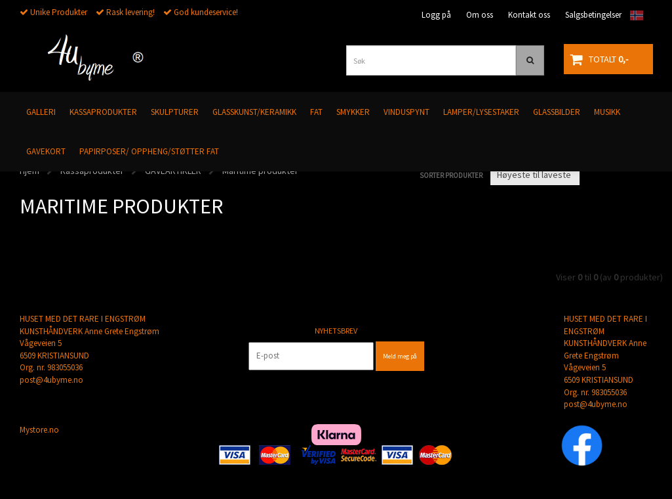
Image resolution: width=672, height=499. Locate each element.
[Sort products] (535, 174)
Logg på (436, 14)
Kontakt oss (529, 14)
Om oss (479, 14)
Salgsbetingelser (593, 14)
